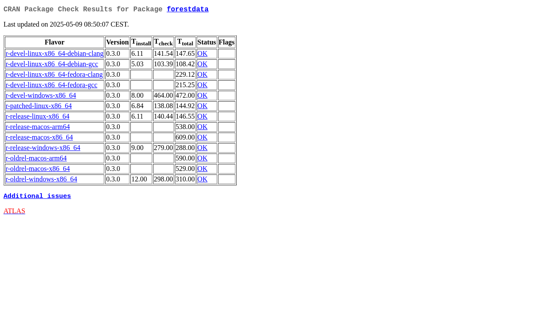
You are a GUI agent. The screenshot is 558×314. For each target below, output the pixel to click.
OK (202, 55)
